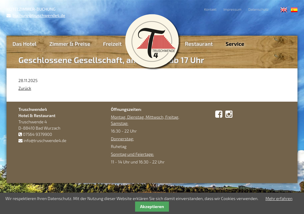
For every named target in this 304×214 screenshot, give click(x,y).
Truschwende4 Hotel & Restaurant (152, 41)
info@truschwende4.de (44, 140)
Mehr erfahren (278, 198)
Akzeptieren (152, 206)
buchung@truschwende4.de (38, 15)
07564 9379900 (37, 134)
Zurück (24, 88)
